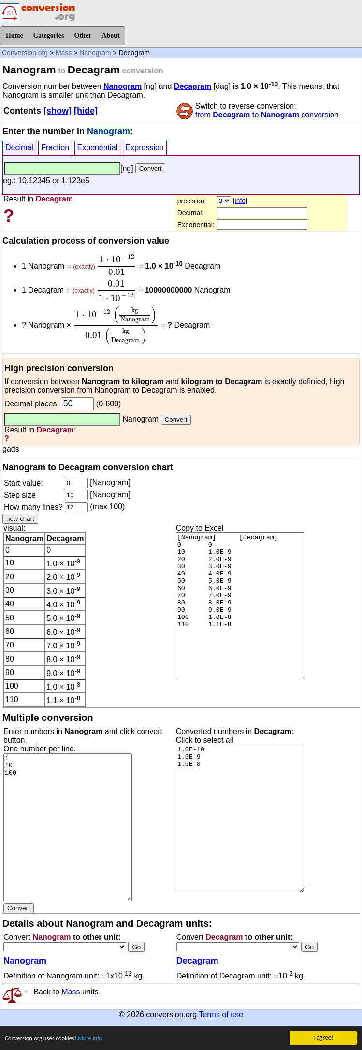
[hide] (86, 110)
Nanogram (95, 53)
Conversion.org (25, 53)
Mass (64, 53)
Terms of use (221, 1014)
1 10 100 (67, 827)
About (110, 35)
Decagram (192, 86)
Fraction (55, 148)
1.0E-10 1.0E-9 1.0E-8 (240, 818)
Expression (145, 148)
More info (96, 1039)
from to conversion (267, 115)
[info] (240, 200)
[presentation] (116, 265)
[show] (57, 110)
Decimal (19, 148)
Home (14, 35)
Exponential (97, 148)
